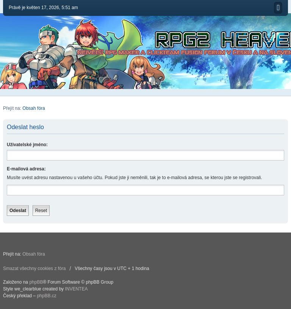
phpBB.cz (46, 295)
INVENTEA (76, 289)
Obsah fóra (33, 108)
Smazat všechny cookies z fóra (34, 268)
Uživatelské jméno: (27, 144)
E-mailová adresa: (26, 169)
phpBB (36, 282)
